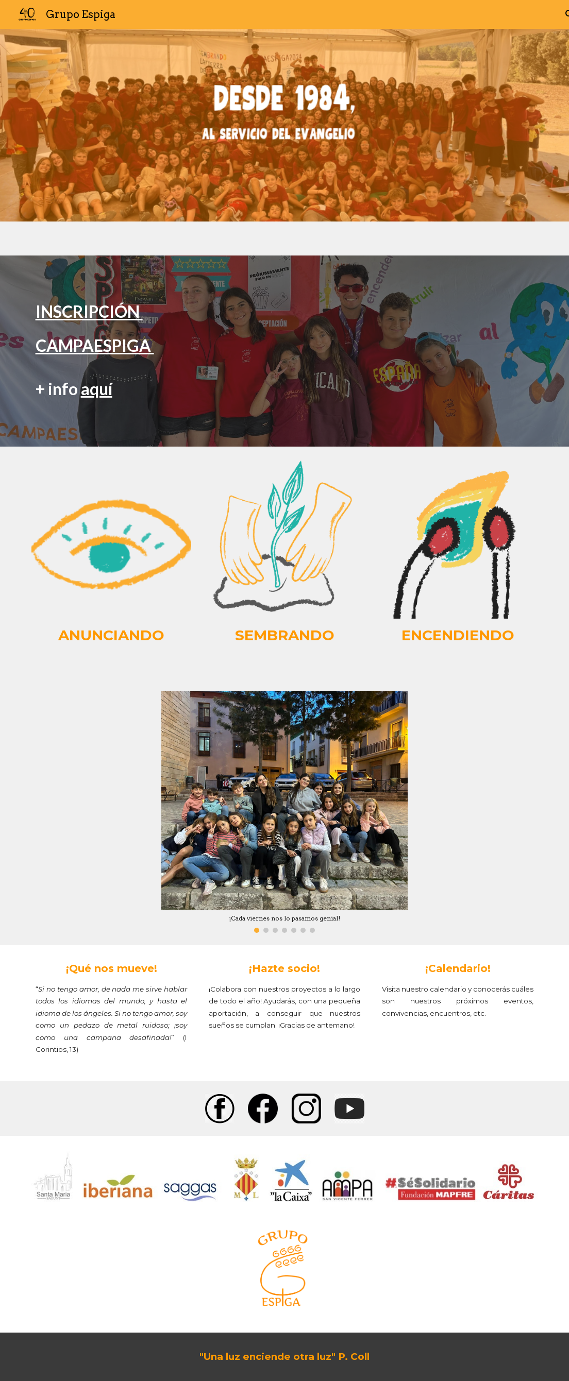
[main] (284, 351)
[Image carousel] (284, 811)
